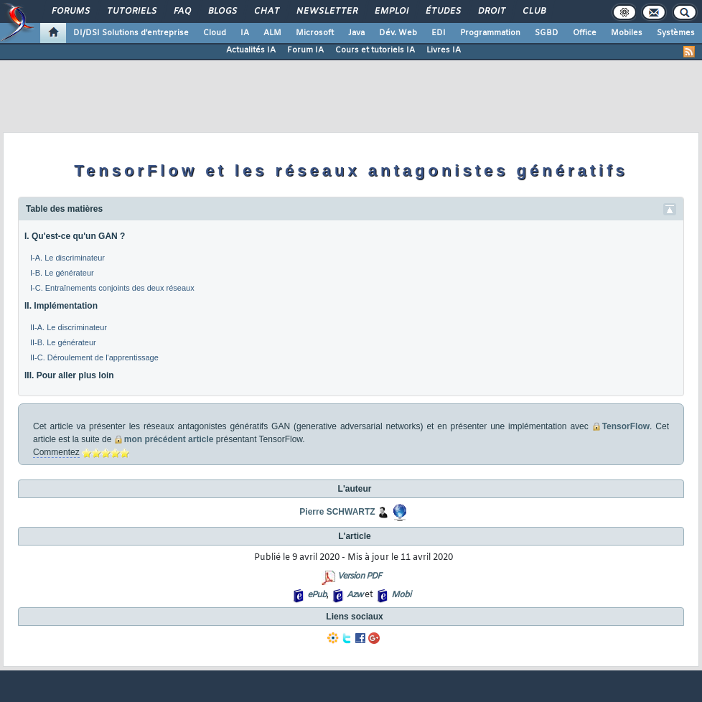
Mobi (401, 595)
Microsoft (315, 33)
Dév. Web (398, 33)
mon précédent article (169, 439)
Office (584, 33)
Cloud (214, 33)
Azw (354, 595)
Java (356, 33)
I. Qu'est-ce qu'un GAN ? (74, 236)
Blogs (222, 11)
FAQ (182, 11)
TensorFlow (626, 426)
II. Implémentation (61, 306)
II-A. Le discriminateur (68, 327)
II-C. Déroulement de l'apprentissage (94, 357)
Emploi (391, 11)
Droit (491, 11)
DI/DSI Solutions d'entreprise (131, 33)
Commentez (56, 452)
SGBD (546, 33)
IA (244, 33)
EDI (438, 33)
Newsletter (326, 11)
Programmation (490, 33)
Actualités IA (251, 50)
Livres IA (443, 50)
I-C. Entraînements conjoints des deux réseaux (112, 288)
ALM (272, 33)
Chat (266, 11)
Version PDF (359, 576)
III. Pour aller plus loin (69, 375)
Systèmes (676, 33)
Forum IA (305, 50)
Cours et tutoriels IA (375, 50)
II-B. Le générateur (63, 342)
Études (442, 11)
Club (533, 11)
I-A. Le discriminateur (67, 257)
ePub (317, 595)
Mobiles (626, 33)
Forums (70, 11)
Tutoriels (131, 11)
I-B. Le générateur (62, 272)
